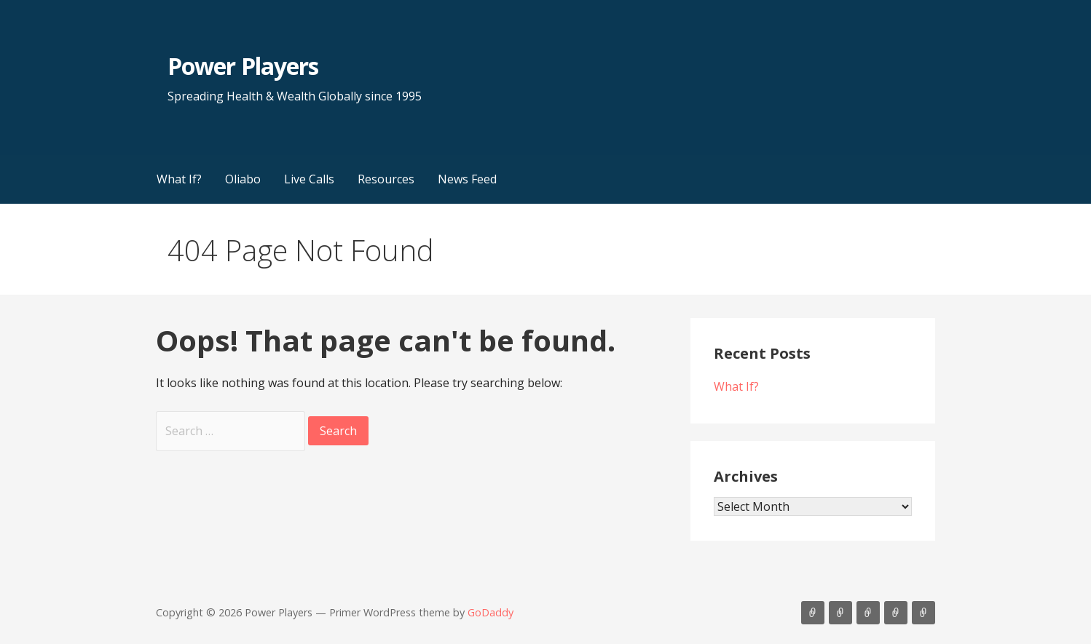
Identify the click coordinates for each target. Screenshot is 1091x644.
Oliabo (243, 179)
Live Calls (309, 179)
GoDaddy (490, 612)
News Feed (467, 179)
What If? (179, 179)
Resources (386, 179)
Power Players (243, 66)
